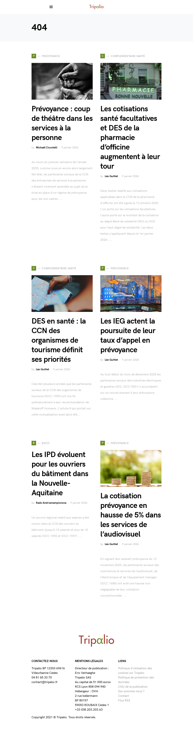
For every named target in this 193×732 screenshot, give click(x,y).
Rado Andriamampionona (51, 502)
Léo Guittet (111, 176)
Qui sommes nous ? (131, 691)
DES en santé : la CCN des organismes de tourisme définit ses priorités (59, 340)
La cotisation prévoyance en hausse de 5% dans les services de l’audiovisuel (130, 515)
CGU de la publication (133, 687)
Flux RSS (124, 700)
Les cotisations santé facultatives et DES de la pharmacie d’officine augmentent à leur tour (130, 137)
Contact (123, 696)
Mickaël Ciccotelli (46, 147)
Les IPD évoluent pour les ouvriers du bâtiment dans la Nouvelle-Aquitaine (60, 474)
